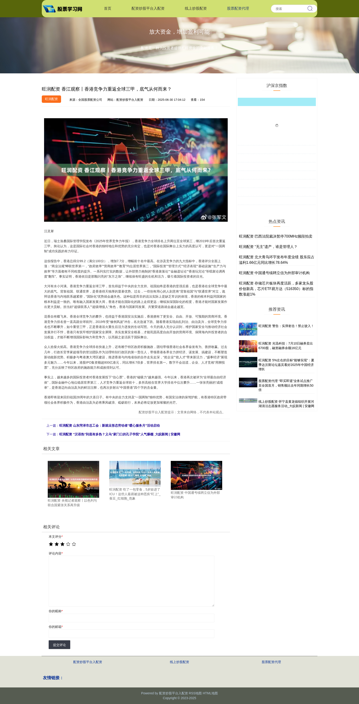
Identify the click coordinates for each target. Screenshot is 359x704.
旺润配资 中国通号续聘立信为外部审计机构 (274, 273)
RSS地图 (195, 693)
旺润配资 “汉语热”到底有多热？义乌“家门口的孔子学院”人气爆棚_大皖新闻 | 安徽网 (119, 434)
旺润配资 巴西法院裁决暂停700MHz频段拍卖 (275, 236)
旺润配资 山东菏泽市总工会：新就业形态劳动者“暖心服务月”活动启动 (109, 425)
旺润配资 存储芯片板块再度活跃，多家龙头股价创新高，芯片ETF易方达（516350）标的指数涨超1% (276, 288)
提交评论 (59, 645)
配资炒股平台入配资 (148, 8)
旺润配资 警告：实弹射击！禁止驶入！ (286, 326)
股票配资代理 (238, 8)
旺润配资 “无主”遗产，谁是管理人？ (268, 247)
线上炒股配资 (196, 8)
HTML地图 (210, 693)
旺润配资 (51, 99)
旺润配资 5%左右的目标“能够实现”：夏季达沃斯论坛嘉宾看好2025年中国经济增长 (286, 364)
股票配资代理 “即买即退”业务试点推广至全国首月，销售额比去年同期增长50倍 (286, 385)
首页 (107, 8)
